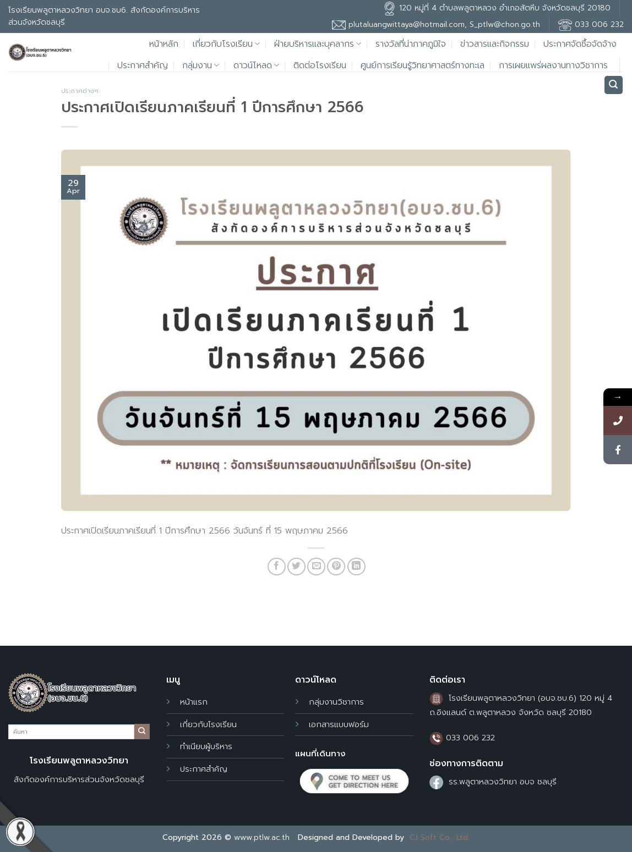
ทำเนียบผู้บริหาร (206, 746)
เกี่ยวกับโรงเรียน (226, 44)
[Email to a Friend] (316, 567)
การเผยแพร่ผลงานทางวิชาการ (553, 65)
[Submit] (142, 731)
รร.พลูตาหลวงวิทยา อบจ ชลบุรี (503, 782)
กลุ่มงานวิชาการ (336, 702)
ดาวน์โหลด (256, 65)
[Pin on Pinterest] (336, 567)
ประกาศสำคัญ (142, 65)
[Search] (613, 85)
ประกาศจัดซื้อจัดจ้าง (580, 44)
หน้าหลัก (163, 44)
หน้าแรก (194, 702)
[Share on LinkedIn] (356, 567)
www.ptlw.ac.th (262, 837)
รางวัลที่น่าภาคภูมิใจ (410, 44)
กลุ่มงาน (200, 65)
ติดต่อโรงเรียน (319, 65)
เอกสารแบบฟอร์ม (339, 724)
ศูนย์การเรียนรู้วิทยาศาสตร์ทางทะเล (422, 65)
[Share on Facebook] (277, 567)
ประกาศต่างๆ (80, 91)
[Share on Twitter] (296, 567)
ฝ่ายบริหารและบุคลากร (317, 44)
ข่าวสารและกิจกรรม (494, 44)
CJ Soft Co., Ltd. (440, 837)
